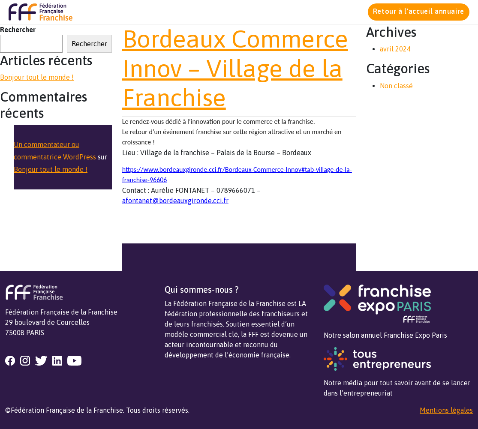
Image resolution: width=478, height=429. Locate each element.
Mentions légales (446, 410)
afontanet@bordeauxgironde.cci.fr (175, 200)
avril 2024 (395, 49)
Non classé (396, 86)
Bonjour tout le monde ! (37, 77)
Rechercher (18, 29)
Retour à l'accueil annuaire (418, 11)
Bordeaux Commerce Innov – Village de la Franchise (235, 68)
